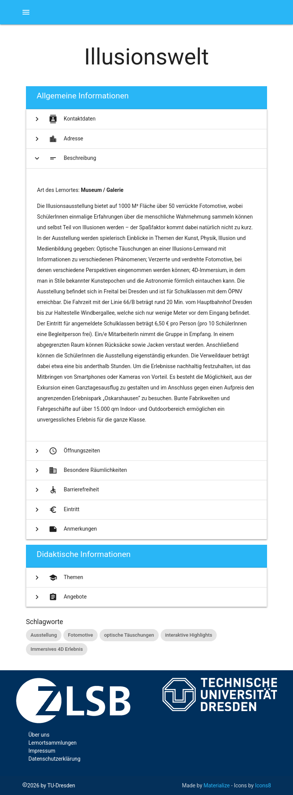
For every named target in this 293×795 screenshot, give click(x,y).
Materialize (217, 785)
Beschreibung (64, 158)
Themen (57, 577)
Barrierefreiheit (65, 490)
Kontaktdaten (63, 119)
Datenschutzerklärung (54, 759)
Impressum (42, 751)
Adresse (57, 139)
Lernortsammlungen (53, 743)
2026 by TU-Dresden (48, 785)
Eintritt (55, 509)
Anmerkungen (64, 529)
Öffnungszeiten (66, 451)
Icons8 (263, 785)
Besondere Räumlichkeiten (79, 470)
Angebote (59, 597)
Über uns (39, 735)
